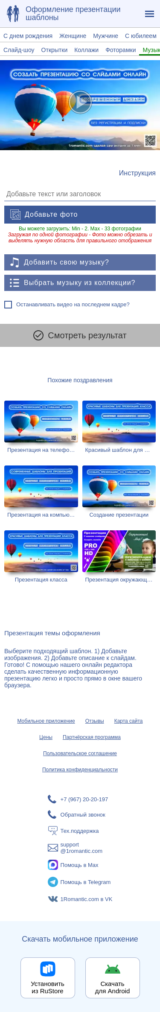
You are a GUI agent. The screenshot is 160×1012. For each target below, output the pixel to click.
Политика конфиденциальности (80, 770)
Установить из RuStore (47, 987)
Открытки (54, 50)
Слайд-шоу (19, 50)
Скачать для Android (112, 987)
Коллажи (86, 50)
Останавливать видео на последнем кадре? (73, 304)
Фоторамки (120, 50)
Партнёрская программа (92, 737)
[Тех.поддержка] (80, 831)
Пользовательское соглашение (80, 753)
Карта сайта (128, 721)
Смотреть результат (79, 335)
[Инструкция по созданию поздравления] (137, 173)
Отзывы (94, 721)
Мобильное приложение (46, 721)
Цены (45, 737)
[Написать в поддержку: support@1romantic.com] (80, 848)
